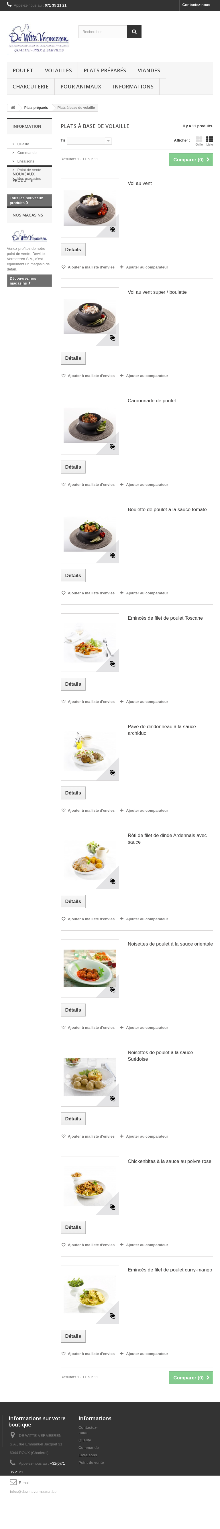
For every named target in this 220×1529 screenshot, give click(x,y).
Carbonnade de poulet (152, 400)
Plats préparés (105, 70)
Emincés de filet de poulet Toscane (165, 618)
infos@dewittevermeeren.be (33, 1491)
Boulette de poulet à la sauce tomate (167, 509)
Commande (26, 150)
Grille (199, 141)
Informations (133, 86)
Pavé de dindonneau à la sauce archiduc (162, 730)
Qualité (22, 142)
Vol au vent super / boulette (157, 292)
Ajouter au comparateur (147, 267)
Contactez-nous (196, 5)
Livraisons (25, 159)
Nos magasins (28, 176)
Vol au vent (140, 183)
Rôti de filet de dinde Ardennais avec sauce (167, 839)
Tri (63, 140)
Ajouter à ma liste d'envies (91, 267)
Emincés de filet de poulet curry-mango (170, 1270)
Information (27, 126)
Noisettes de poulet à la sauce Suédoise (160, 1056)
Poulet (23, 70)
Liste (209, 141)
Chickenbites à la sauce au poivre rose (169, 1161)
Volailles (58, 70)
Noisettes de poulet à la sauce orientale (170, 944)
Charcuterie (31, 86)
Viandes (149, 70)
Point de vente (28, 167)
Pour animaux (80, 86)
